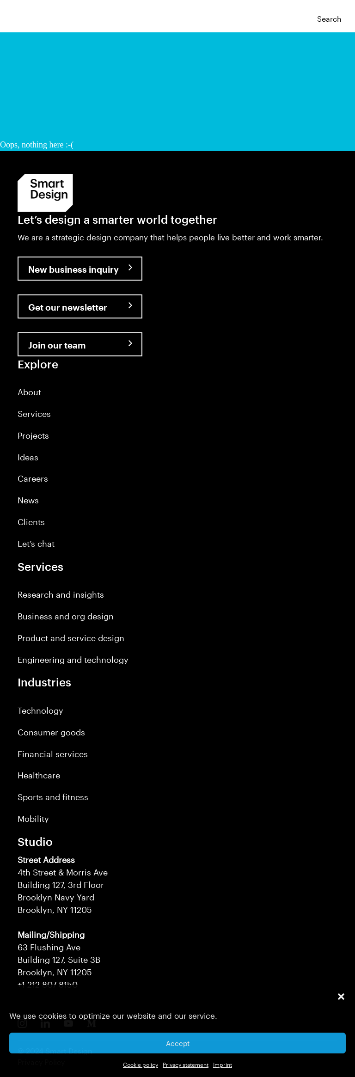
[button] (341, 996)
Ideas (28, 457)
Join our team (57, 345)
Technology (40, 710)
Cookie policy (140, 1064)
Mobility (33, 819)
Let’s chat (36, 543)
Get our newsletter (67, 307)
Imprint (222, 1064)
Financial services (53, 754)
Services (34, 414)
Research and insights (61, 594)
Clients (31, 522)
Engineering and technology (73, 660)
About (29, 392)
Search (329, 18)
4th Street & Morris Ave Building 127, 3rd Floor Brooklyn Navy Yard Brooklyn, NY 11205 (63, 885)
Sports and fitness (53, 797)
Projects (33, 435)
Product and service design (71, 638)
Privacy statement (185, 1064)
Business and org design (66, 616)
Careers (33, 478)
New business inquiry (73, 269)
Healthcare (39, 775)
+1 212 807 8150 (48, 984)
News (28, 500)
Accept (178, 1043)
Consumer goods (51, 732)
